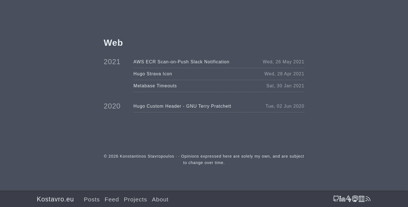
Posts (92, 199)
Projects (135, 199)
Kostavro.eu (55, 199)
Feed (112, 199)
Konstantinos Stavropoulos (147, 156)
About (160, 199)
